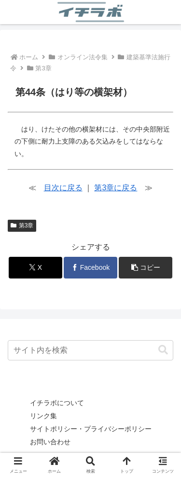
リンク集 (43, 416)
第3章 (22, 225)
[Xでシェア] (35, 267)
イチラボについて (57, 403)
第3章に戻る (115, 188)
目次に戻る (63, 188)
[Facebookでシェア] (90, 267)
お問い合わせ (50, 442)
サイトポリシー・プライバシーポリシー (91, 429)
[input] (90, 350)
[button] (145, 267)
